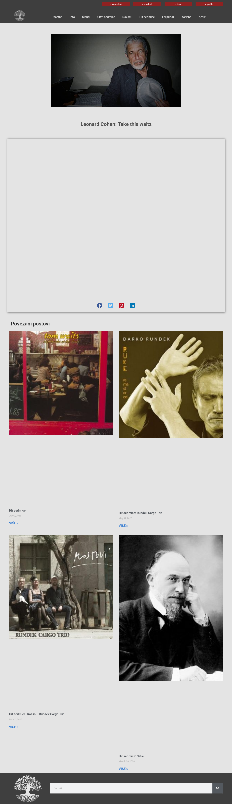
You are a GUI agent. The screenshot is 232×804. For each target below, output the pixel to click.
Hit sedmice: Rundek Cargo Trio (140, 513)
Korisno (186, 17)
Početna (57, 17)
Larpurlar (168, 17)
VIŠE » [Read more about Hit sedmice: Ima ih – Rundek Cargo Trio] (13, 727)
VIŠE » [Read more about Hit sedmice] (13, 523)
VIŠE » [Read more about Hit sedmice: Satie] (123, 769)
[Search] (217, 788)
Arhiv (202, 17)
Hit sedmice (147, 17)
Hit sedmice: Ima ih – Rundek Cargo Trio (37, 714)
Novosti (127, 17)
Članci (86, 17)
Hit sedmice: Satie (131, 756)
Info (72, 17)
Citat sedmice (106, 17)
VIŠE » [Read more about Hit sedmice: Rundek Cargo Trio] (123, 526)
